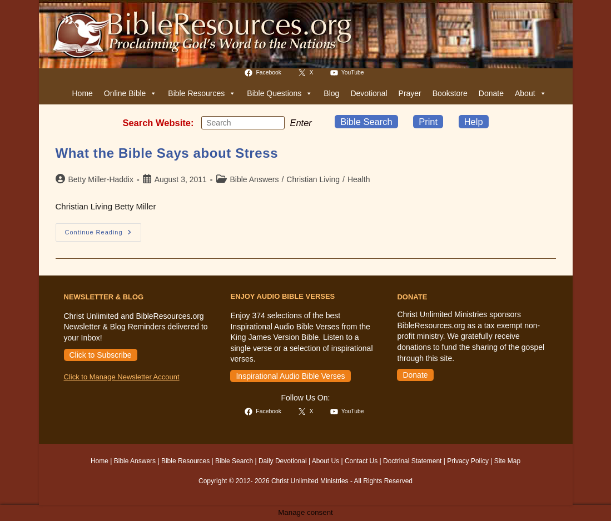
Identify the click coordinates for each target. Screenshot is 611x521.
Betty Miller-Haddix (100, 179)
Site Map (507, 461)
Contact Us (361, 461)
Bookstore (450, 93)
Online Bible (130, 93)
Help (473, 122)
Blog (331, 93)
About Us (325, 461)
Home (82, 93)
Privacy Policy (468, 461)
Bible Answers (254, 179)
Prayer (410, 93)
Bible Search (366, 122)
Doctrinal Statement (412, 461)
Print (428, 122)
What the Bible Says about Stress (167, 153)
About (531, 93)
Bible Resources (202, 93)
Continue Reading (103, 235)
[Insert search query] (243, 122)
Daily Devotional (283, 461)
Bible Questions (279, 93)
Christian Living (313, 179)
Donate (491, 93)
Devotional (368, 93)
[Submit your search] (273, 122)
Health (358, 179)
